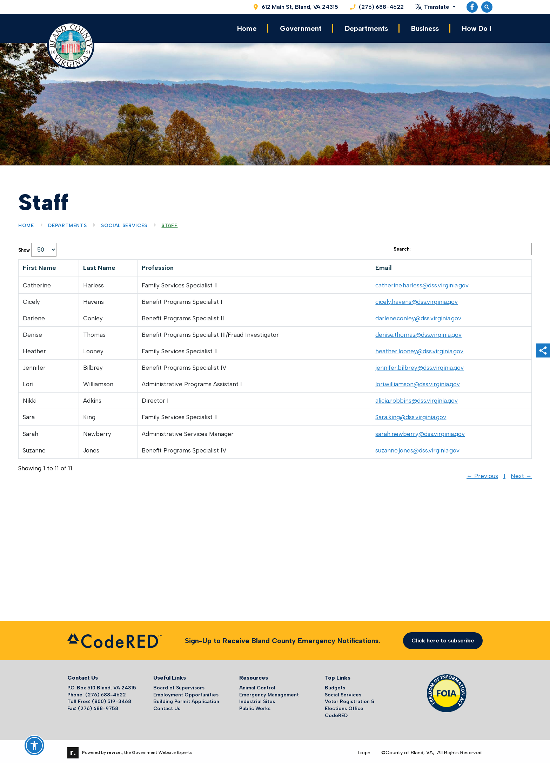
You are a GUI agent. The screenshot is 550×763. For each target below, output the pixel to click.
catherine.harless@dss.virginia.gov (422, 282)
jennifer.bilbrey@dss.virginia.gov (419, 365)
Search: (463, 246)
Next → (521, 473)
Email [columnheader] (383, 265)
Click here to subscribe (442, 638)
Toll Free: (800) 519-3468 (99, 699)
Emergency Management (269, 692)
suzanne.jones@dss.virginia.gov (417, 447)
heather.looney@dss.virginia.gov (419, 348)
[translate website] (435, 7)
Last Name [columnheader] (99, 265)
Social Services (124, 223)
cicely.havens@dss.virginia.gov (416, 299)
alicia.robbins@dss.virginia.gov (416, 398)
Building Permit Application (186, 699)
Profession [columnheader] (158, 265)
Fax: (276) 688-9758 (92, 706)
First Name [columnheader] (39, 265)
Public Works (254, 706)
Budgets (335, 685)
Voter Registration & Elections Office (350, 702)
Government (301, 27)
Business (425, 27)
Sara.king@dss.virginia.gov (410, 414)
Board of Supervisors (178, 685)
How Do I (476, 27)
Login (364, 750)
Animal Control (257, 685)
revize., (115, 750)
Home (247, 27)
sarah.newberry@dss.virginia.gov (420, 431)
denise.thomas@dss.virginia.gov (418, 332)
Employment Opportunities (186, 692)
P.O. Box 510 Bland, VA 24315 (101, 685)
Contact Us (166, 706)
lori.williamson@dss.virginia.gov (417, 381)
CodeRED (336, 713)
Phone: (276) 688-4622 (96, 692)
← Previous (482, 473)
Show (37, 247)
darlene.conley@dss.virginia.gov (418, 315)
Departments (366, 27)
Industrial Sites (257, 699)
